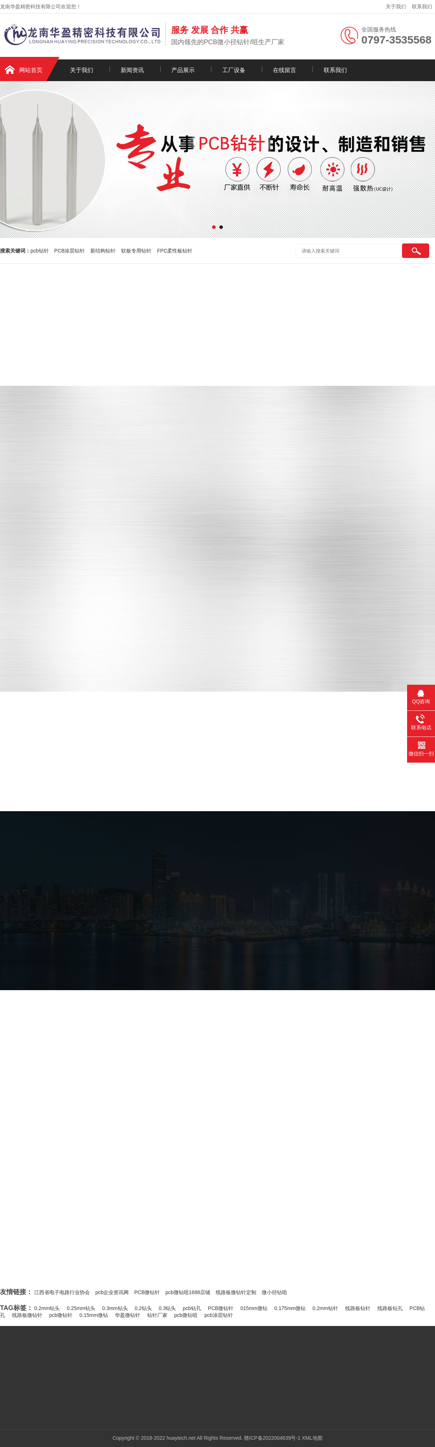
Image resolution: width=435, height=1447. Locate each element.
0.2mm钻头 (47, 1308)
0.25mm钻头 (81, 1308)
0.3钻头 (167, 1308)
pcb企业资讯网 (112, 1292)
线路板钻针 (357, 1308)
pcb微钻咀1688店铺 (187, 1292)
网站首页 (30, 70)
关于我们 (396, 6)
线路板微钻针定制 (236, 1292)
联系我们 (422, 6)
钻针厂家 (157, 1315)
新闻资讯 (132, 70)
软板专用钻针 (136, 251)
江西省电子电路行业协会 (62, 1292)
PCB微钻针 (147, 1292)
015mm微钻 (254, 1308)
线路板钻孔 (390, 1308)
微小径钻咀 (274, 1292)
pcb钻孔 (192, 1308)
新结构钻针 (103, 251)
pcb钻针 (39, 251)
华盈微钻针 (127, 1315)
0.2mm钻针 (325, 1308)
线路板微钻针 (27, 1315)
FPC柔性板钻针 (174, 251)
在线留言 (284, 70)
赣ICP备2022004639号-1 (272, 1438)
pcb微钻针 (61, 1315)
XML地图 (312, 1438)
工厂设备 (233, 70)
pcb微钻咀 (186, 1315)
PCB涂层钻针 (69, 251)
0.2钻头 (143, 1308)
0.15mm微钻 (93, 1315)
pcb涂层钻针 (218, 1315)
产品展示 (183, 70)
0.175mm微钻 (290, 1308)
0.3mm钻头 (115, 1308)
